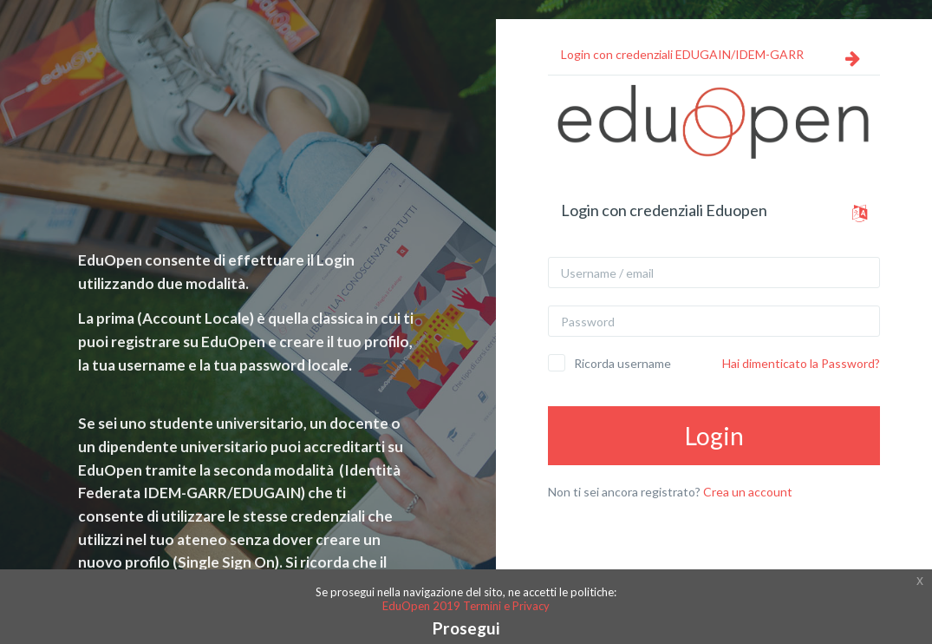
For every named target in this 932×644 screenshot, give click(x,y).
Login (714, 435)
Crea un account (747, 491)
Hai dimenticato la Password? (801, 363)
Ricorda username (622, 363)
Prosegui (466, 628)
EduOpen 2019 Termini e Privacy (466, 606)
